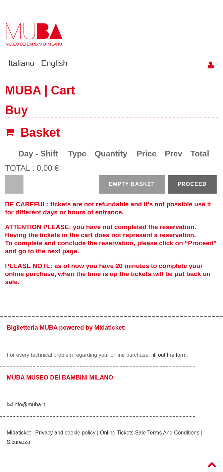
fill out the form (168, 355)
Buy (16, 110)
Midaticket (19, 432)
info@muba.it (26, 404)
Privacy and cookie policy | (67, 432)
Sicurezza (18, 442)
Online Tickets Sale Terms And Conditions (150, 432)
